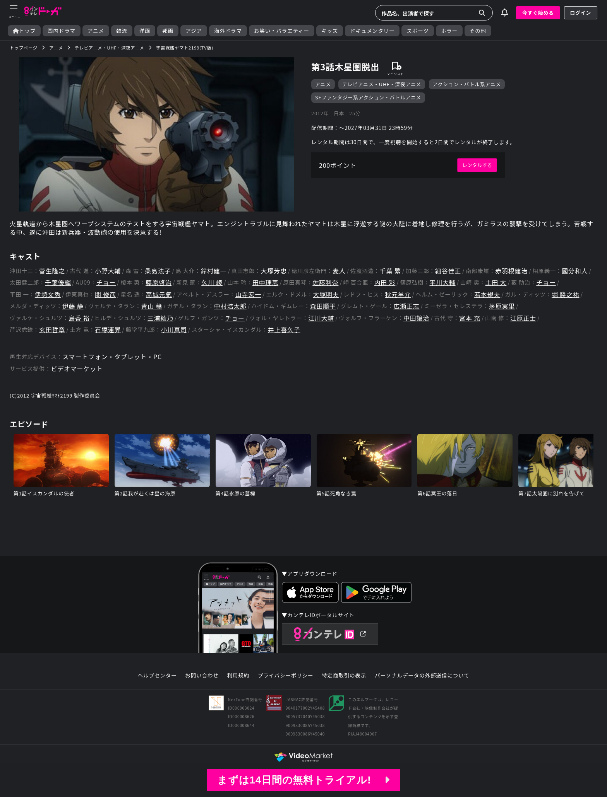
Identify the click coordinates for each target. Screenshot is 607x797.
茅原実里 (502, 306)
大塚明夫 (326, 294)
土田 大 (496, 282)
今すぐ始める (538, 12)
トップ (24, 30)
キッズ (329, 30)
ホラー (449, 30)
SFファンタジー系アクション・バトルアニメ (368, 97)
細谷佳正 (448, 270)
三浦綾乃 (160, 318)
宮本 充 (469, 318)
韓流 (121, 30)
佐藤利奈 (325, 282)
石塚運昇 (108, 329)
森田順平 (323, 306)
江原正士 (523, 318)
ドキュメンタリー (372, 30)
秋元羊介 (398, 294)
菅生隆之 (52, 270)
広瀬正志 (406, 306)
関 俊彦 (105, 294)
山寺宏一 (248, 294)
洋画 (145, 30)
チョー (106, 282)
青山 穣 (151, 306)
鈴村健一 (213, 270)
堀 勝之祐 (566, 294)
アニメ (95, 30)
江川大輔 (321, 318)
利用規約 (238, 675)
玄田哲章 (52, 329)
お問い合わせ (201, 675)
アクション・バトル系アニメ (467, 84)
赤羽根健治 (511, 270)
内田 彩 (385, 282)
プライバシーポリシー (286, 675)
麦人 (339, 270)
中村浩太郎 (230, 306)
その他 (478, 30)
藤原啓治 (158, 282)
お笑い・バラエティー (281, 30)
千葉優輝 (58, 282)
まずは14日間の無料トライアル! (303, 780)
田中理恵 (265, 282)
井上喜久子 (284, 329)
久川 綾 (212, 282)
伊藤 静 (73, 306)
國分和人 (575, 270)
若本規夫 (487, 294)
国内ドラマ (61, 30)
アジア (193, 30)
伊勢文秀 (48, 294)
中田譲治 (416, 318)
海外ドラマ (228, 30)
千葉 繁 (390, 270)
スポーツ (417, 30)
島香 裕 (79, 318)
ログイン (580, 12)
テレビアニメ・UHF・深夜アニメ (381, 84)
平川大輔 (442, 282)
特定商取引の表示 (344, 675)
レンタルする (477, 165)
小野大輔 (108, 270)
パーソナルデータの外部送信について (422, 675)
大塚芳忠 (274, 270)
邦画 (167, 30)
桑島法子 (158, 270)
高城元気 (159, 294)
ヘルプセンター (157, 675)
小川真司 (174, 329)
